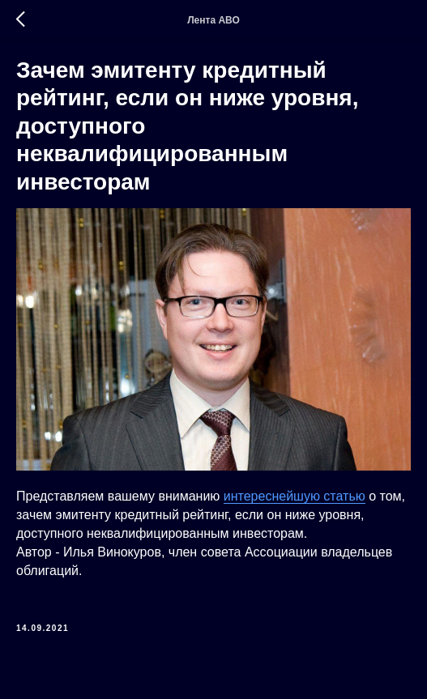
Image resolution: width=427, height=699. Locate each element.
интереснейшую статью (294, 496)
